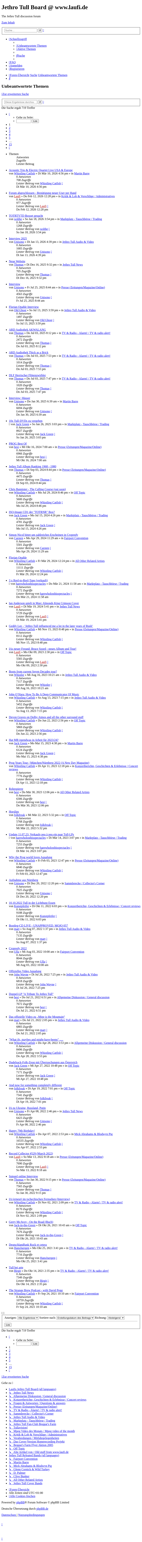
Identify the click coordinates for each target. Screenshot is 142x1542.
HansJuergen (21, 1248)
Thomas (19, 264)
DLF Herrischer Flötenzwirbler (27, 375)
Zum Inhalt (8, 22)
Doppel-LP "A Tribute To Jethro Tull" (31, 994)
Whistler (19, 674)
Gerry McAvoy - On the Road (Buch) (31, 1221)
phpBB (20, 1502)
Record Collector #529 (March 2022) (31, 1153)
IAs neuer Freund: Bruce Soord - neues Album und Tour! (42, 648)
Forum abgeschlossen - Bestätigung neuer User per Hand (42, 192)
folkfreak (19, 814)
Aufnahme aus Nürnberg (23, 880)
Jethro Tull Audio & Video (78, 241)
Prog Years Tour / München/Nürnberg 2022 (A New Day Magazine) (49, 762)
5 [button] (9, 137)
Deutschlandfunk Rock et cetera (28, 1244)
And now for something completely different (35, 1085)
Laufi (17, 196)
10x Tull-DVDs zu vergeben (25, 420)
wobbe (18, 219)
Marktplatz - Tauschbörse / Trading (81, 219)
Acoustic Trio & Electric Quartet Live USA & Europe (41, 170)
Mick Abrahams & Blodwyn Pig (93, 1134)
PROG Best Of (18, 443)
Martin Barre (81, 173)
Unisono (19, 241)
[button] (9, 114)
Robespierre (16, 788)
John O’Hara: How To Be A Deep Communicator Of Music (44, 694)
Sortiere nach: (66, 1317)
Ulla (16, 951)
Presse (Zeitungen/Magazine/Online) (83, 287)
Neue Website (17, 261)
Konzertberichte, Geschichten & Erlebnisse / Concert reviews (104, 906)
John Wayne (21, 974)
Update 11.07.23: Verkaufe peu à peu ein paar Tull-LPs (41, 834)
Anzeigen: (21, 1317)
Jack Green (22, 424)
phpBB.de (42, 1508)
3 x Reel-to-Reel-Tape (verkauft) (28, 580)
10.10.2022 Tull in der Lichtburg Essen (32, 902)
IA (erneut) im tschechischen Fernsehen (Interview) (39, 1199)
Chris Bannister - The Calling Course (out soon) (37, 489)
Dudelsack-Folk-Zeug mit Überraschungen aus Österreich (43, 1062)
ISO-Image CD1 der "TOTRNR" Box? (32, 512)
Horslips (14, 811)
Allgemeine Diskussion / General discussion (83, 997)
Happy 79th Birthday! (22, 1130)
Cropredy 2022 (18, 948)
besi (16, 447)
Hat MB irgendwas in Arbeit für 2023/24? (33, 739)
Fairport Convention (76, 538)
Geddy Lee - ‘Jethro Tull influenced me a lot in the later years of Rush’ (51, 626)
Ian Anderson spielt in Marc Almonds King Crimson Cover (44, 603)
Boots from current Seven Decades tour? (33, 671)
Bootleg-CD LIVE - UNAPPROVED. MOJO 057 (38, 925)
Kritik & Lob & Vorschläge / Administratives (88, 196)
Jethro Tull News (72, 264)
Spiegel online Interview (23, 1176)
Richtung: (109, 1317)
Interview (14, 284)
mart (16, 928)
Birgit (17, 1270)
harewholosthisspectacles (31, 583)
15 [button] (10, 144)
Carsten (18, 538)
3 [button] (9, 131)
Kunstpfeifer (21, 906)
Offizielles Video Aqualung (25, 971)
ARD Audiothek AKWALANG (27, 329)
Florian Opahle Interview (24, 306)
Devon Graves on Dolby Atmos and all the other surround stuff (46, 717)
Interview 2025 (18, 238)
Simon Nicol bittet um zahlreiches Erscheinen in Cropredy (43, 534)
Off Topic (79, 492)
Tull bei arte (16, 1267)
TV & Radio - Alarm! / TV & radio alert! (86, 333)
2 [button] (9, 127)
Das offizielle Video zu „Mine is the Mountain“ (37, 1016)
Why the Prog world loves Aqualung (30, 857)
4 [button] (9, 134)
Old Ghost (20, 310)
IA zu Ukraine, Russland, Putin (27, 1107)
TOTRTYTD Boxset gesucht (26, 215)
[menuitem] (31, 45)
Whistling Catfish (24, 173)
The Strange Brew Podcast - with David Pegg (36, 1290)
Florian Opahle (18, 557)
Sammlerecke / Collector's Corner (85, 883)
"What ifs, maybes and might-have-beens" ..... (36, 1039)
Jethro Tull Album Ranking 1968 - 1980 (32, 466)
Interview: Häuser (19, 398)
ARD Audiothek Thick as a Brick (28, 352)
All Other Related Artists (90, 560)
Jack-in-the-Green (25, 1225)
